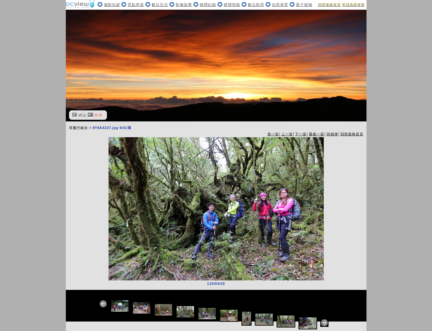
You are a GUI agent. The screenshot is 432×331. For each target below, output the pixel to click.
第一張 (273, 134)
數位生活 (160, 5)
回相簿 (332, 134)
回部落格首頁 (329, 5)
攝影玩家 (112, 5)
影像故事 (184, 5)
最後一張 (316, 134)
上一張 (287, 134)
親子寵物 (304, 5)
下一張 (300, 134)
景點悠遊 (136, 5)
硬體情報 (232, 5)
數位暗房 (256, 5)
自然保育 (280, 5)
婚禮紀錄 (208, 5)
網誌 (82, 115)
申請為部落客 (353, 5)
